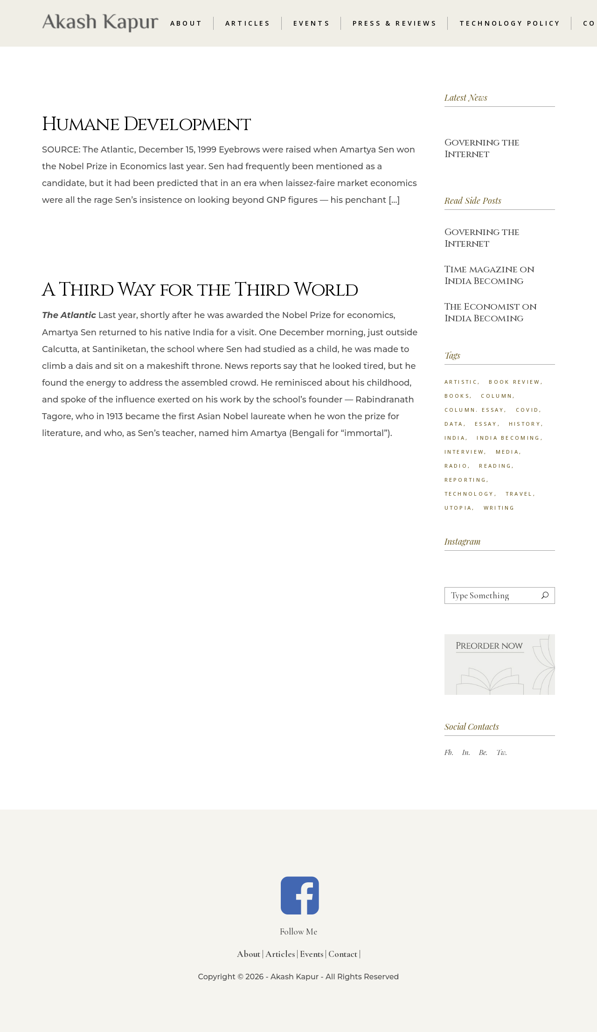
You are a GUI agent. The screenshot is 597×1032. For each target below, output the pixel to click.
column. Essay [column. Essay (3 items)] (474, 409)
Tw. (501, 752)
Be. (483, 752)
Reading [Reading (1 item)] (495, 465)
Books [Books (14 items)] (457, 395)
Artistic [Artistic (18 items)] (461, 381)
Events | (313, 954)
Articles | (281, 954)
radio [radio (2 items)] (456, 465)
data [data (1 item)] (454, 423)
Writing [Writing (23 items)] (499, 507)
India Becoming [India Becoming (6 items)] (508, 437)
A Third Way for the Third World (200, 290)
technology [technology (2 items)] (469, 493)
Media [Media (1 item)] (508, 451)
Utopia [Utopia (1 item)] (458, 507)
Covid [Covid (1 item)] (528, 409)
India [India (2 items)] (455, 437)
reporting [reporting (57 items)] (465, 479)
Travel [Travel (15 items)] (519, 493)
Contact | (344, 954)
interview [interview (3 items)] (464, 451)
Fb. (449, 752)
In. (466, 752)
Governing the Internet (482, 148)
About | (250, 954)
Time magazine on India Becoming (489, 275)
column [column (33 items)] (497, 395)
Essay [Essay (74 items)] (486, 423)
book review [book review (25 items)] (514, 381)
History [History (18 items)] (525, 423)
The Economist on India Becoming (490, 312)
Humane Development (146, 124)
